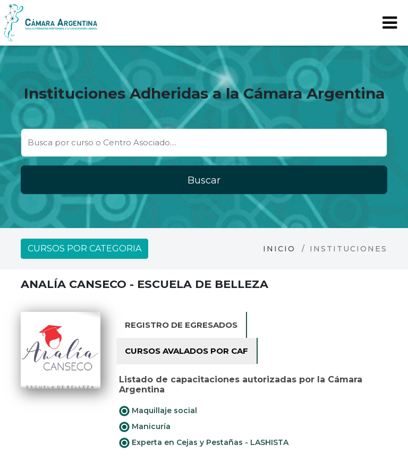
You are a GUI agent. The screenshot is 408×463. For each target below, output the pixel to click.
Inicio (279, 249)
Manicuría (145, 427)
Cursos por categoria (84, 248)
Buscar (204, 180)
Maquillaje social (158, 411)
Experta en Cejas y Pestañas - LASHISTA (203, 443)
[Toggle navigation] (390, 23)
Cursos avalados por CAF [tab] (186, 351)
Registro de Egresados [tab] (181, 325)
